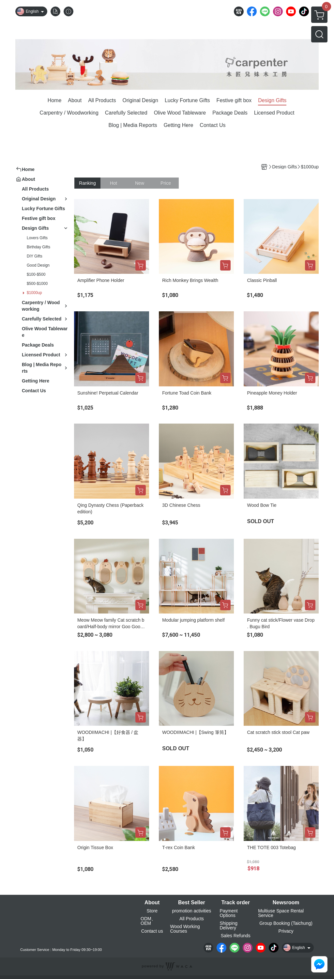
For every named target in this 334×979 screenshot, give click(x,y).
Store (151, 911)
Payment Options (228, 913)
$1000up (34, 292)
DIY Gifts (34, 256)
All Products (191, 918)
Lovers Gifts (37, 238)
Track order (235, 902)
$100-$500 (36, 274)
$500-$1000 (37, 283)
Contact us (152, 931)
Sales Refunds (235, 935)
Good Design (38, 265)
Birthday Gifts (38, 247)
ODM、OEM (148, 920)
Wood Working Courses (185, 928)
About (151, 902)
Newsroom (286, 902)
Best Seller (191, 902)
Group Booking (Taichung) (285, 923)
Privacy (286, 931)
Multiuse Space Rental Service (281, 913)
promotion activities (191, 911)
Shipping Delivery (228, 925)
